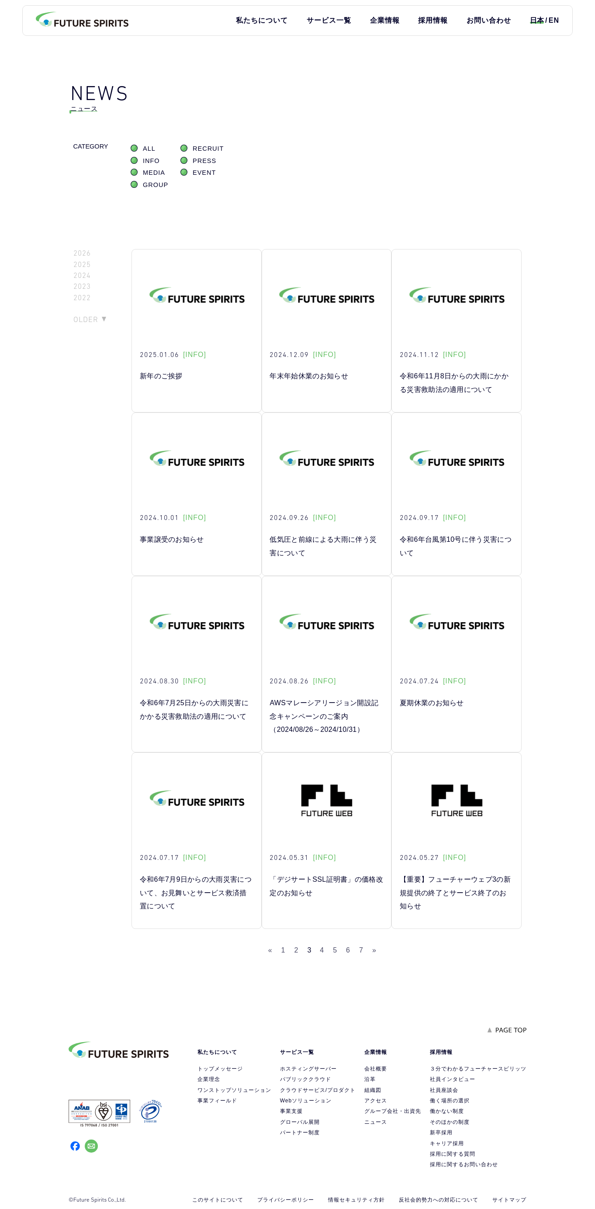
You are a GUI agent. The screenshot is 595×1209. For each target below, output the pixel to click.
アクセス (375, 1101)
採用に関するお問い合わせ (464, 1164)
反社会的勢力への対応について (438, 1200)
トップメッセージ (220, 1069)
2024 (82, 275)
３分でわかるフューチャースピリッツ (478, 1069)
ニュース (375, 1122)
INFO (151, 160)
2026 (82, 253)
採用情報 (433, 20)
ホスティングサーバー (308, 1069)
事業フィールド (217, 1101)
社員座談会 (444, 1090)
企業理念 (208, 1079)
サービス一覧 (329, 20)
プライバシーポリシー (285, 1200)
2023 (82, 286)
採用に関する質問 (452, 1154)
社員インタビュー (452, 1079)
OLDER (85, 319)
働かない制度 (447, 1111)
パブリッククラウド (305, 1079)
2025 (82, 264)
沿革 (370, 1079)
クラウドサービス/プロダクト (318, 1090)
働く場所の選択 (450, 1101)
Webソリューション (306, 1101)
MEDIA (154, 172)
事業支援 (291, 1111)
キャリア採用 (447, 1143)
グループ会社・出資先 (392, 1111)
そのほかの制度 (450, 1122)
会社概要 (375, 1069)
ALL (149, 148)
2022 (82, 298)
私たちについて (262, 20)
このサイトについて (217, 1200)
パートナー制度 (300, 1132)
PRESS (204, 160)
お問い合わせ (489, 20)
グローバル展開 (300, 1122)
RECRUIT (208, 148)
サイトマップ (509, 1200)
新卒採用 (441, 1132)
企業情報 (385, 20)
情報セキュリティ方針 (356, 1200)
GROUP (155, 184)
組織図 (372, 1090)
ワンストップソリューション (234, 1090)
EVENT (204, 172)
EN (554, 20)
